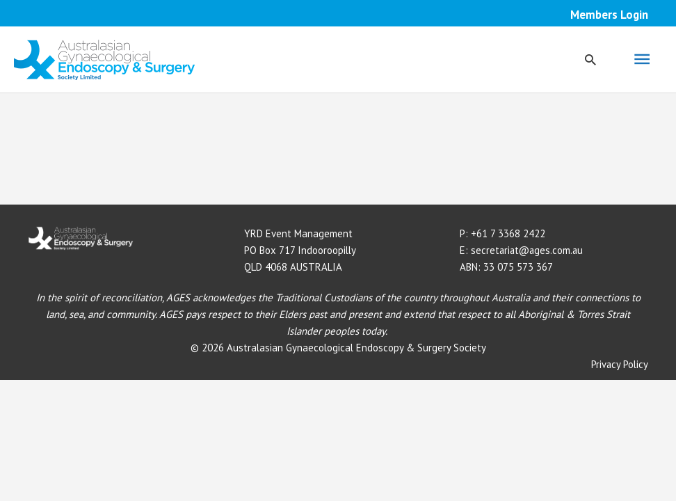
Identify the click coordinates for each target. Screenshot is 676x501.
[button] (590, 59)
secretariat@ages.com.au (528, 250)
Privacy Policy (619, 364)
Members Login (609, 14)
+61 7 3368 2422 (508, 233)
